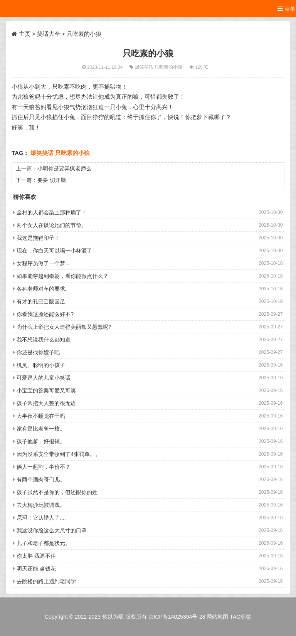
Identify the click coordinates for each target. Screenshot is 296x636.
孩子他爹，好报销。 (41, 441)
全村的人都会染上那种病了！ (52, 212)
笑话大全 (48, 33)
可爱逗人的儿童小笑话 (44, 378)
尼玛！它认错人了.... (41, 518)
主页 (24, 33)
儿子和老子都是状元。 (44, 543)
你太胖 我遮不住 (36, 556)
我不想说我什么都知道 (44, 340)
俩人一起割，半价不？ (44, 467)
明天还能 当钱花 (36, 568)
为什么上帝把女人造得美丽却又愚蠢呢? (64, 327)
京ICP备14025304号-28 (176, 617)
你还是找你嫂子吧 (38, 352)
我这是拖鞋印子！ (38, 238)
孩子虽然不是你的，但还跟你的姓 (57, 492)
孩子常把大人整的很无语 (46, 403)
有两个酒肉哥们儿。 (41, 479)
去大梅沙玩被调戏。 (41, 505)
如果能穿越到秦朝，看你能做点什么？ (62, 276)
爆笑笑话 (145, 66)
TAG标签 (240, 617)
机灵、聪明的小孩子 (41, 365)
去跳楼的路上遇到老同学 (46, 581)
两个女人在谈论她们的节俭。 (52, 225)
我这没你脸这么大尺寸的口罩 (52, 530)
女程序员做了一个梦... (43, 263)
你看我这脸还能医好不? (45, 314)
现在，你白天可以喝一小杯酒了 (54, 250)
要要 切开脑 (51, 180)
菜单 (286, 8)
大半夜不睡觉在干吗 (41, 416)
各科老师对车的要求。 (44, 289)
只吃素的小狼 (169, 66)
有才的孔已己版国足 (41, 301)
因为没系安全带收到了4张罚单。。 (59, 454)
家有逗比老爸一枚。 (41, 429)
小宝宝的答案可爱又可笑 (46, 390)
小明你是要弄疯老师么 (64, 168)
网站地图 (217, 617)
